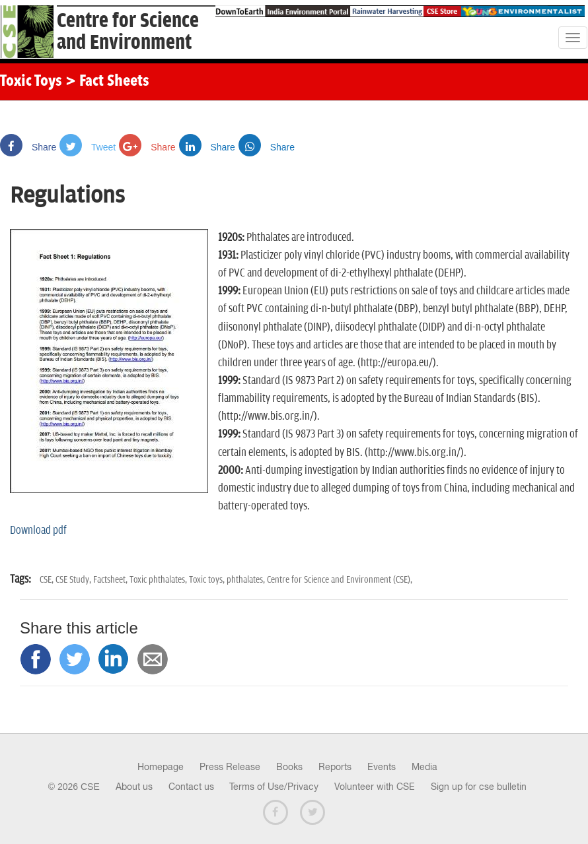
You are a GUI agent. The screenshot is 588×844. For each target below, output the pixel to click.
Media (424, 767)
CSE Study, (74, 579)
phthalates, (247, 579)
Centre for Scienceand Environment (128, 31)
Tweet (87, 147)
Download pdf (38, 530)
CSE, (47, 579)
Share (28, 147)
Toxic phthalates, (159, 579)
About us (134, 786)
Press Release (230, 767)
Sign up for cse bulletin (479, 786)
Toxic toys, (208, 579)
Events (381, 767)
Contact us (191, 786)
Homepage (160, 767)
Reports (334, 767)
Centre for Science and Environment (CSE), (339, 579)
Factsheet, (111, 579)
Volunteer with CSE (374, 786)
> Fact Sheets (107, 82)
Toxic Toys (31, 82)
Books (289, 767)
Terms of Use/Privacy (273, 786)
